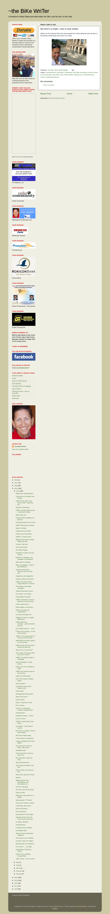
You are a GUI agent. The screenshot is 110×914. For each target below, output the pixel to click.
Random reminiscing (22, 507)
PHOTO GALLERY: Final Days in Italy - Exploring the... (24, 502)
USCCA (43, 77)
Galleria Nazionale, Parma (24, 591)
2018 (16, 480)
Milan (58, 75)
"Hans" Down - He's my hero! (25, 859)
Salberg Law (78, 75)
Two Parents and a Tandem (25, 838)
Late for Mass (20, 699)
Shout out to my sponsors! (24, 650)
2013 (16, 880)
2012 (16, 883)
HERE (14, 341)
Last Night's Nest (21, 830)
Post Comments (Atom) (57, 98)
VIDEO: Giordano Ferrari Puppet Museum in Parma (25, 582)
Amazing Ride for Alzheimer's (55, 72)
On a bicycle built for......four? (25, 628)
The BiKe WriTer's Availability (21, 386)
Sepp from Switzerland (23, 676)
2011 (16, 886)
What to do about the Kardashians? (22, 611)
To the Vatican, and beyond (24, 738)
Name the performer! (22, 762)
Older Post (93, 93)
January (19, 874)
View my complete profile (20, 449)
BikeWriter (68, 72)
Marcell (18, 777)
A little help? (20, 691)
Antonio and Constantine (24, 534)
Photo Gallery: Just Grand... (25, 607)
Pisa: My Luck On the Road (25, 789)
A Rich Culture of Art (22, 604)
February (19, 871)
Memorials (15, 398)
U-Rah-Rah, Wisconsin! (23, 806)
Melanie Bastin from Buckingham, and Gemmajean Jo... (22, 782)
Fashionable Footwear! (23, 597)
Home (69, 93)
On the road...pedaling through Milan (23, 855)
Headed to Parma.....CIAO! (24, 716)
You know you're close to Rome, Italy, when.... (24, 746)
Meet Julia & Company (23, 562)
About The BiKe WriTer (19, 381)
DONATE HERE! (17, 376)
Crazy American (21, 811)
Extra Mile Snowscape (80, 72)
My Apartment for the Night (24, 814)
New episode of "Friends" (24, 800)
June (18, 491)
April (17, 865)
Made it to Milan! (21, 528)
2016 (16, 485)
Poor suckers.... (21, 705)
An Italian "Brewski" (22, 822)
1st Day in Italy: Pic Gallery (24, 841)
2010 (16, 889)
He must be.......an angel (24, 846)
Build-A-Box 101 (21, 515)
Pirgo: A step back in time (24, 702)
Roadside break (21, 750)
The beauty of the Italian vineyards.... (24, 587)
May (17, 862)
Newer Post (45, 93)
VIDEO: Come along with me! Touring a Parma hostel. (25, 637)
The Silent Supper (22, 550)
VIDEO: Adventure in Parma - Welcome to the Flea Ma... (25, 600)
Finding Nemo (20, 713)
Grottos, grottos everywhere (25, 579)
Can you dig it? (21, 683)
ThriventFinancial (88, 75)
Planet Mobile (68, 75)
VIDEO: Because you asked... (25, 525)
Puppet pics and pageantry (24, 576)
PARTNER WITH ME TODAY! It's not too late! (25, 641)
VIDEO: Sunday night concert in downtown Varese (25, 511)
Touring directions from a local (25, 522)
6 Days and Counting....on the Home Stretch (25, 632)
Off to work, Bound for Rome (25, 775)
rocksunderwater (81, 906)
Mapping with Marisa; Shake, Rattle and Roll (25, 540)
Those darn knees (22, 547)
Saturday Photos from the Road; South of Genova (24, 818)
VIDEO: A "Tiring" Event (23, 537)
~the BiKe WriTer (28, 11)
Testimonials (16, 396)
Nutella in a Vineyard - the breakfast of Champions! (24, 558)
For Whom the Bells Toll (23, 614)
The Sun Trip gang (22, 787)
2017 (16, 483)
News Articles (16, 389)
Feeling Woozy (20, 825)
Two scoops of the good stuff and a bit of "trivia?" (25, 653)
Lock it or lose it (21, 718)
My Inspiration (16, 383)
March (18, 868)
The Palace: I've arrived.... (24, 594)
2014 (16, 877)
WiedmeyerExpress (52, 77)
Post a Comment (48, 85)
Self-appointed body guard (24, 694)
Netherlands (18, 156)
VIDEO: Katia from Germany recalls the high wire (25, 646)
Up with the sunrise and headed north (23, 687)
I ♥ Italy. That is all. (22, 544)
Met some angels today (23, 735)
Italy (54, 75)
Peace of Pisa (20, 792)
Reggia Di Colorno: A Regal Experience (25, 618)
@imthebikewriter (22, 368)
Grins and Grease (21, 808)
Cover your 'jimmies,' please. (25, 803)
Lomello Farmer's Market (24, 828)
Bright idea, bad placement (24, 493)
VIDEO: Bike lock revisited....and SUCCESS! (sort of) (25, 623)
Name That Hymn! (22, 697)
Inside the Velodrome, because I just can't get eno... (24, 571)
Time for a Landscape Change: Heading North (24, 709)
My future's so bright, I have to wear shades (25, 731)
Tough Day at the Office (23, 531)
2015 (16, 488)
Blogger (54, 908)
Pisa (61, 75)
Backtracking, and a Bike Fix (25, 844)
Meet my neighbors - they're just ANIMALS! (25, 566)
